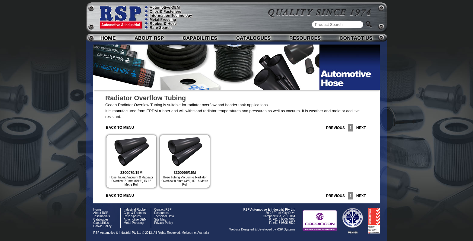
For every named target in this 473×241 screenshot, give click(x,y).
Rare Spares (132, 216)
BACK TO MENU (120, 127)
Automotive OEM (135, 219)
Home (97, 209)
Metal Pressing (134, 222)
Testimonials (101, 216)
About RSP (100, 213)
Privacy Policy (163, 222)
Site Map (160, 219)
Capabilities (101, 222)
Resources (161, 213)
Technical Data (164, 216)
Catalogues (101, 219)
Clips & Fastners (135, 213)
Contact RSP (163, 209)
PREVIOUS (336, 128)
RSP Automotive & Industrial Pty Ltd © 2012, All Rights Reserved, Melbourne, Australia (151, 232)
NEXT (360, 128)
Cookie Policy (102, 226)
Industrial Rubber (135, 209)
